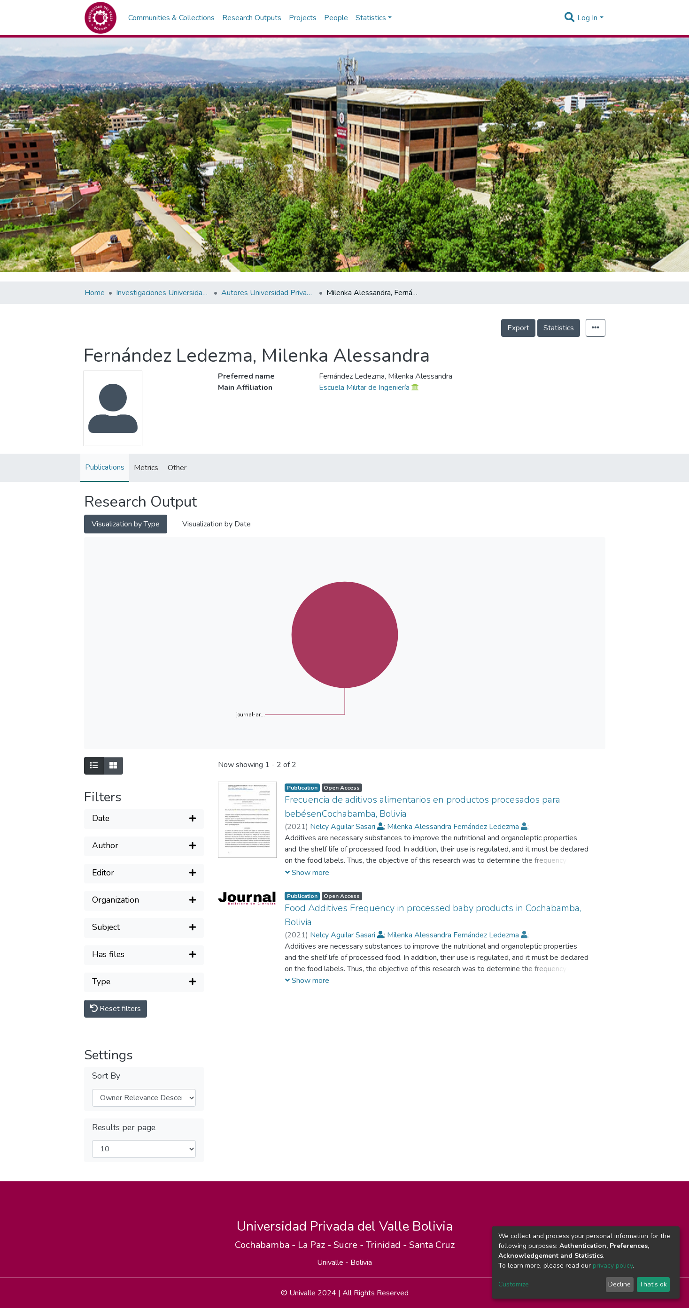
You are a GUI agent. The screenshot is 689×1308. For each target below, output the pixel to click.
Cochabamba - (266, 1245)
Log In (587, 18)
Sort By (106, 1076)
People (336, 18)
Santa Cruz (432, 1245)
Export (518, 328)
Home (95, 293)
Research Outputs (251, 18)
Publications (104, 467)
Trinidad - (387, 1245)
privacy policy (613, 1265)
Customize (513, 1284)
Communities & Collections (171, 18)
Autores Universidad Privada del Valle (268, 293)
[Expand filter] (144, 819)
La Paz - (315, 1245)
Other (177, 468)
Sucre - (349, 1245)
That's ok (653, 1284)
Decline (619, 1284)
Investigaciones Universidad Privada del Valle (163, 293)
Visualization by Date (216, 524)
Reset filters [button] (115, 1009)
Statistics (558, 328)
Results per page (123, 1128)
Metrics (146, 468)
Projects (303, 18)
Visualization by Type (126, 524)
